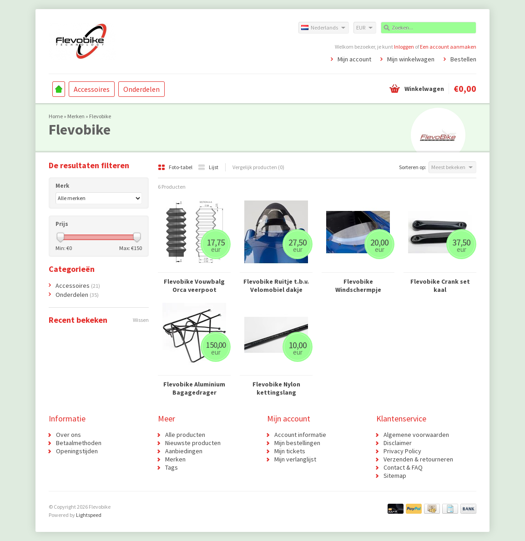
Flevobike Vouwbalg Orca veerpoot (194, 285)
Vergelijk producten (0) (258, 167)
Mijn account (354, 59)
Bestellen (463, 59)
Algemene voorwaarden (416, 435)
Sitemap (395, 475)
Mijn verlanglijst (295, 459)
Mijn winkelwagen (410, 59)
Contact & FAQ (403, 467)
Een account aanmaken (448, 46)
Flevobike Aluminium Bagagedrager (194, 388)
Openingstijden (77, 451)
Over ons (68, 435)
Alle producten (185, 435)
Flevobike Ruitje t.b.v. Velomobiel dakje (276, 285)
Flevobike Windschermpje (358, 285)
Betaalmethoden (78, 443)
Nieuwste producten (193, 443)
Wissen (141, 319)
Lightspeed (88, 514)
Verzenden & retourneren (418, 459)
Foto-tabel (175, 167)
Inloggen (404, 46)
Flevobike (100, 116)
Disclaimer (398, 443)
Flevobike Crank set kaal (440, 285)
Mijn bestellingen (297, 443)
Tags (171, 467)
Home (58, 89)
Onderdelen (141, 89)
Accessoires (92, 89)
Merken (76, 116)
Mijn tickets (289, 451)
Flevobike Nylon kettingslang (276, 388)
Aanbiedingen (183, 451)
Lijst (208, 167)
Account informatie (300, 435)
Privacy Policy (402, 451)
